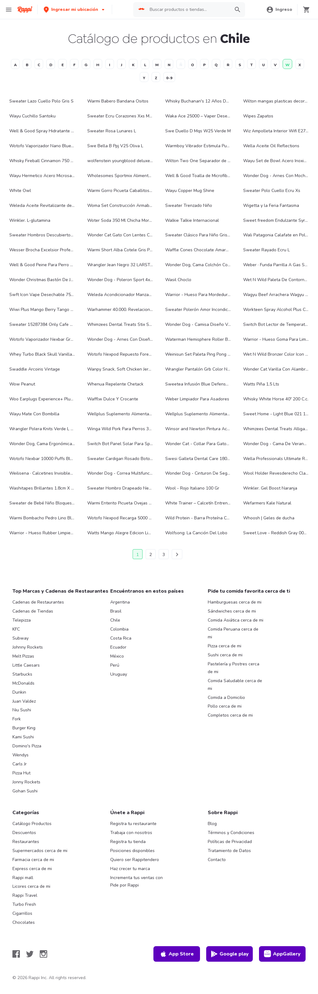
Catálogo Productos (32, 824)
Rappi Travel (24, 895)
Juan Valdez (24, 701)
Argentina (120, 602)
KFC (16, 629)
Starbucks (22, 674)
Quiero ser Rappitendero (134, 860)
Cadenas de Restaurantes (38, 602)
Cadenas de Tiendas (32, 611)
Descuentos (24, 833)
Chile (115, 620)
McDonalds (23, 683)
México (117, 656)
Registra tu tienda (128, 842)
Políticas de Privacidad (230, 842)
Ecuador (118, 647)
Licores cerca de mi (31, 886)
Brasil (115, 611)
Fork (16, 719)
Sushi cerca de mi (225, 655)
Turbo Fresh (24, 904)
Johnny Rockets (27, 647)
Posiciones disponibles (132, 851)
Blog (212, 824)
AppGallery (282, 954)
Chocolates (23, 922)
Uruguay (118, 674)
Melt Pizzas (23, 656)
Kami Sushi (23, 737)
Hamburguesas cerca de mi (234, 602)
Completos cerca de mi (230, 715)
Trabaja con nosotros (131, 833)
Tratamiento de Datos (229, 851)
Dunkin (19, 692)
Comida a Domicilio (226, 697)
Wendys (20, 755)
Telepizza (21, 620)
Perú (114, 665)
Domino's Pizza (26, 746)
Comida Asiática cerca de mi (235, 620)
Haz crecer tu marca (130, 869)
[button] (75, 9)
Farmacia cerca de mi (33, 860)
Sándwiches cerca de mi (232, 611)
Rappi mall (22, 878)
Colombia (119, 629)
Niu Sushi (21, 710)
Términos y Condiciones (231, 833)
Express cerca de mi (32, 869)
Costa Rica (120, 638)
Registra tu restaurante (133, 824)
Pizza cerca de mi (224, 646)
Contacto (217, 860)
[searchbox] (188, 9)
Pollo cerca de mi (225, 706)
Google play (230, 954)
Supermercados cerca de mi (39, 851)
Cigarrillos (22, 913)
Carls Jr (19, 764)
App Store (177, 954)
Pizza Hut (21, 773)
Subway (20, 638)
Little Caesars (26, 665)
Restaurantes (25, 842)
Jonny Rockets (26, 782)
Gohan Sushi (25, 791)
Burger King (23, 728)
